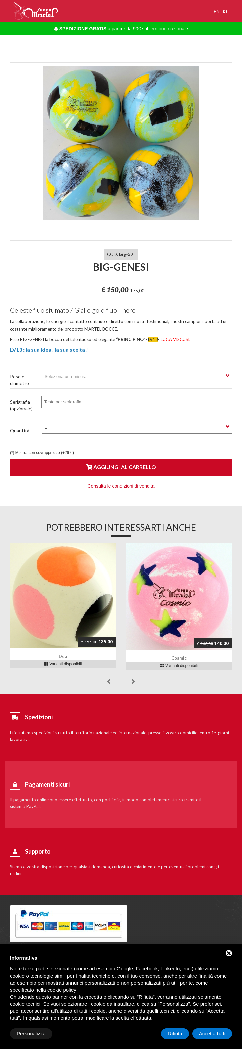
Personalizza (31, 1033)
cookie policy (61, 990)
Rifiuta (175, 1033)
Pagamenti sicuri (47, 784)
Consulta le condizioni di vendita (120, 486)
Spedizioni (39, 717)
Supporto (38, 851)
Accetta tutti (212, 1033)
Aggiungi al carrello (121, 467)
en (217, 11)
